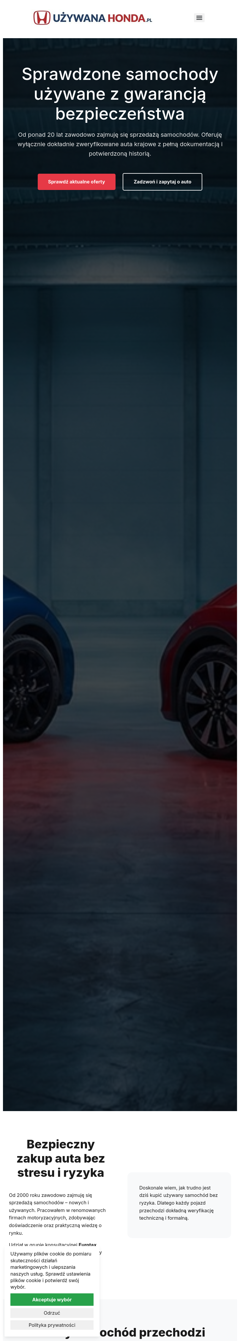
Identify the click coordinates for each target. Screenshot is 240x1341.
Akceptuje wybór (52, 1300)
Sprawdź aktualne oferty (76, 182)
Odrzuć (52, 1313)
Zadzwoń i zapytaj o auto (162, 182)
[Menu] (199, 17)
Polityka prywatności (52, 1325)
